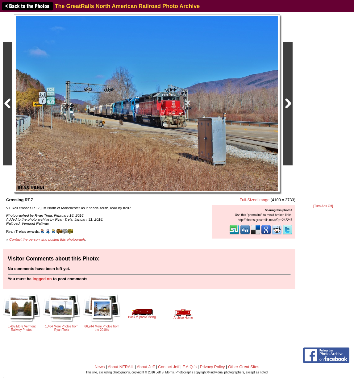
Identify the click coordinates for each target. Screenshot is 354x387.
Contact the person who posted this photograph (47, 239)
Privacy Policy (212, 366)
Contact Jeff (168, 366)
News (100, 366)
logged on (42, 279)
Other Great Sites (243, 366)
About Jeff (146, 366)
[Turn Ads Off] (323, 206)
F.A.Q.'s (190, 366)
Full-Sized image (254, 200)
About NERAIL (121, 366)
